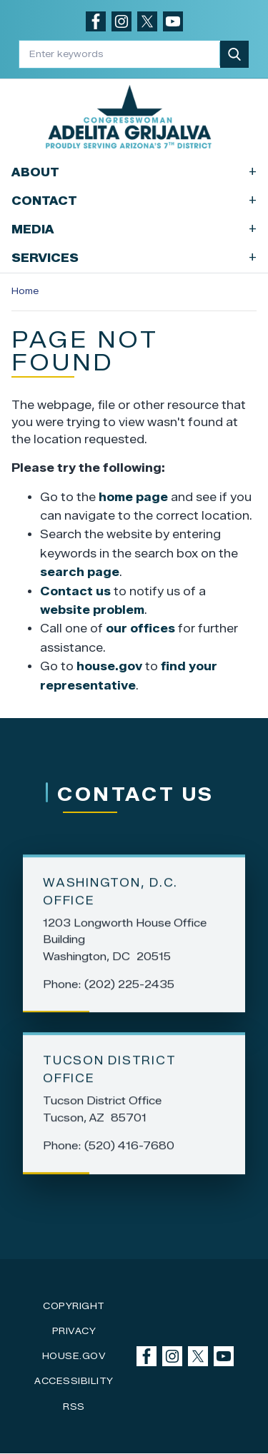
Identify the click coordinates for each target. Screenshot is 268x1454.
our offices (140, 628)
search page (79, 572)
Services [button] (134, 257)
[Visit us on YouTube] (173, 21)
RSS (74, 1406)
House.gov (74, 1355)
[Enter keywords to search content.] (120, 54)
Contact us (75, 591)
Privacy (74, 1331)
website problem (92, 610)
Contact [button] (134, 200)
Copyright (74, 1306)
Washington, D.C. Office (110, 893)
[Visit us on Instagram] (121, 21)
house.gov (109, 666)
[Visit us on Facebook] (96, 21)
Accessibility (74, 1380)
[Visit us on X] (147, 21)
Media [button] (134, 228)
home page (133, 497)
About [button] (134, 171)
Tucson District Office (109, 1071)
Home (25, 291)
